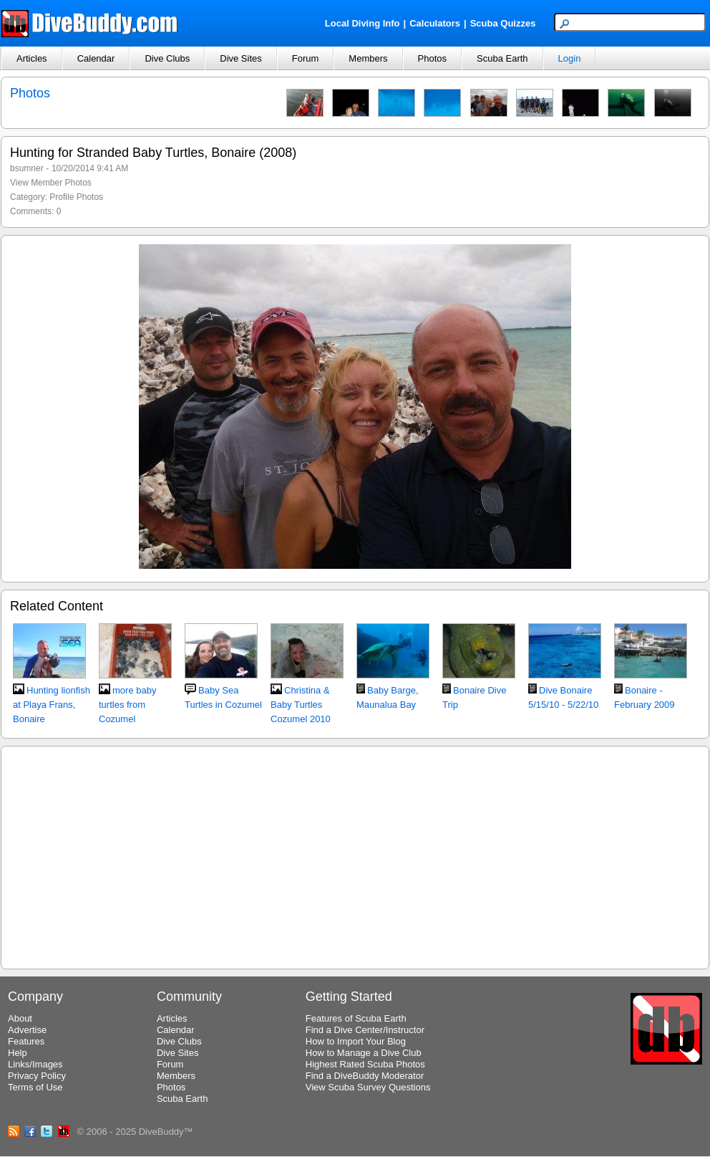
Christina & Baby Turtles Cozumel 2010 (301, 704)
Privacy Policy (37, 1075)
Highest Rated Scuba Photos (365, 1064)
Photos (432, 58)
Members (368, 58)
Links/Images (35, 1064)
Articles (31, 58)
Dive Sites (241, 58)
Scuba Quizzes (503, 23)
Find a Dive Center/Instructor (365, 1029)
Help (17, 1052)
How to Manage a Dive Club (364, 1052)
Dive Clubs (167, 58)
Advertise (27, 1029)
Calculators (434, 23)
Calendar (96, 58)
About (20, 1018)
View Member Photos (51, 183)
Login (569, 58)
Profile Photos (76, 197)
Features (26, 1041)
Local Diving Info (362, 23)
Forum (305, 58)
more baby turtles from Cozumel (127, 704)
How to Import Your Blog (356, 1041)
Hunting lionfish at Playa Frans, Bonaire (51, 704)
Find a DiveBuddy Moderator (365, 1075)
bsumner (27, 168)
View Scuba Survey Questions (368, 1087)
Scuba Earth (502, 58)
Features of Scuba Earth (356, 1018)
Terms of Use (35, 1087)
